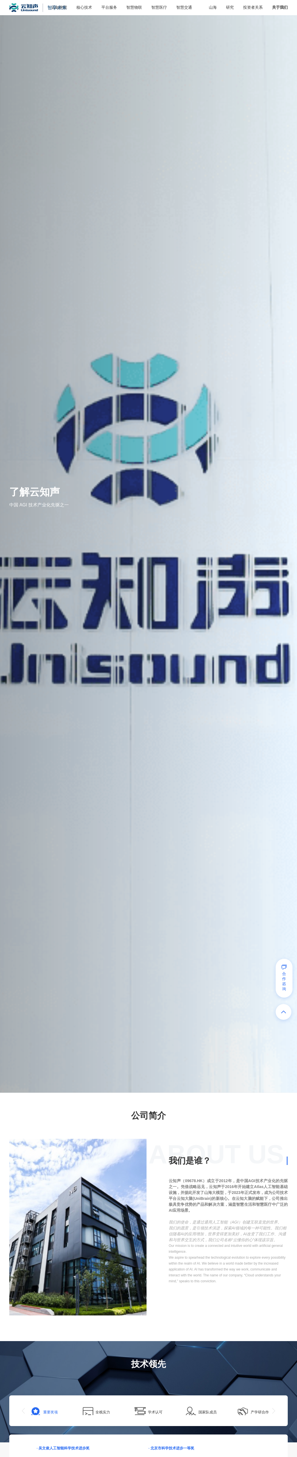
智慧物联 (134, 7)
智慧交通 (184, 7)
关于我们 (280, 7)
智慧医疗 (159, 7)
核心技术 (84, 7)
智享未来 (60, 7)
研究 (230, 7)
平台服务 (109, 7)
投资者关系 (253, 7)
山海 (212, 7)
